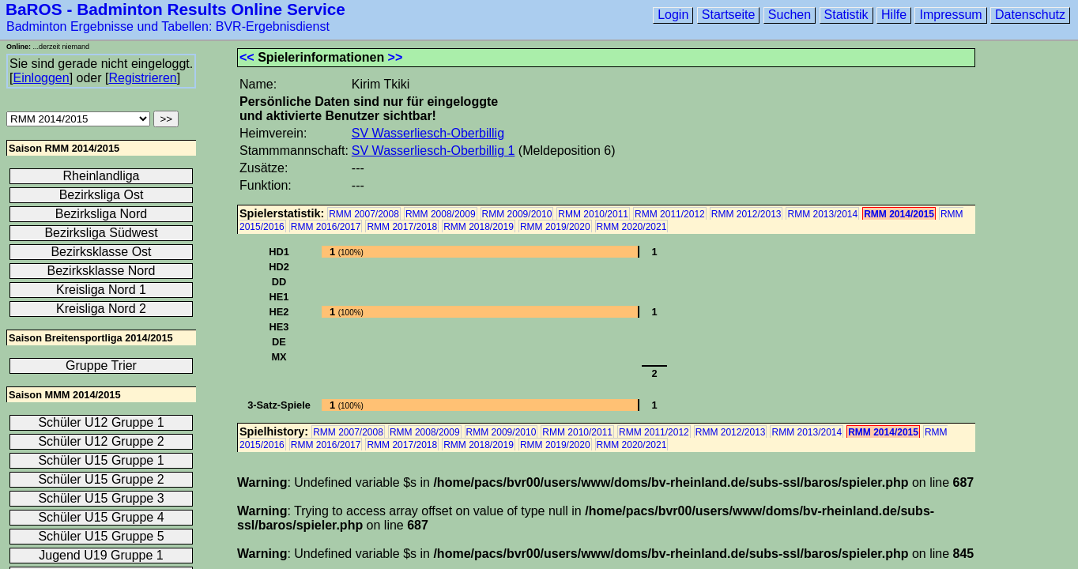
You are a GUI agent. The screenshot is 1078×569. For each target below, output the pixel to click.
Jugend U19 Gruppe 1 (101, 555)
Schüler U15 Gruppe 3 (101, 498)
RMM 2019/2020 (555, 226)
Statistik (846, 14)
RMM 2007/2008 (364, 214)
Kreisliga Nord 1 (101, 289)
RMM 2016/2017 (326, 226)
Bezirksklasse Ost (101, 251)
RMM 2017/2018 (402, 226)
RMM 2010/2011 (593, 214)
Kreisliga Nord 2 (101, 308)
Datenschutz (1030, 14)
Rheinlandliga (101, 176)
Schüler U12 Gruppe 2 (101, 441)
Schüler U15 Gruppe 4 (101, 517)
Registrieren (142, 78)
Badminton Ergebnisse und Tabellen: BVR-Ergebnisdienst (168, 26)
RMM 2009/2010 (517, 214)
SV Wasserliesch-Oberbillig (428, 133)
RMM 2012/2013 (746, 214)
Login (673, 14)
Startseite (729, 14)
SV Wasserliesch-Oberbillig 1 (433, 150)
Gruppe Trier (101, 365)
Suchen (789, 14)
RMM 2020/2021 (632, 226)
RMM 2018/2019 (478, 226)
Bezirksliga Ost (101, 195)
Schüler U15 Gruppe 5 (101, 536)
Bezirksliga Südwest (100, 232)
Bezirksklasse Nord (101, 270)
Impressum (950, 14)
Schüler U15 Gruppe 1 (101, 460)
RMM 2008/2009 (440, 214)
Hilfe (893, 14)
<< (246, 57)
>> (395, 57)
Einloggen (41, 78)
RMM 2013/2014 (822, 214)
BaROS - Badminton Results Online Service (175, 9)
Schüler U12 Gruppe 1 (101, 422)
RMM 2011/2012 (670, 214)
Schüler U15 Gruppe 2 (101, 479)
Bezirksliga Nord (101, 213)
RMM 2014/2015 (899, 214)
